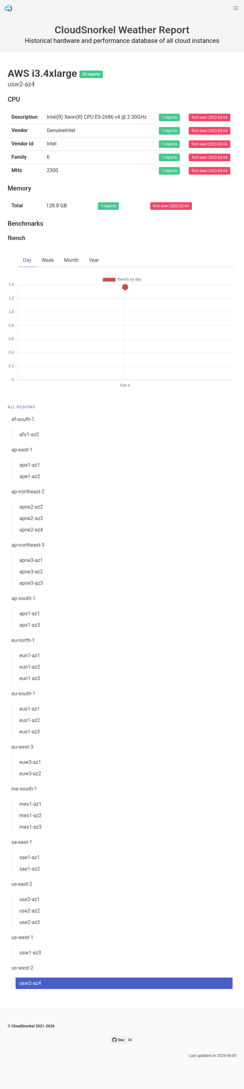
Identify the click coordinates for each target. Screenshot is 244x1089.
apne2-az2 (31, 507)
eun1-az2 (29, 667)
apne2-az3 (31, 518)
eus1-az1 (29, 709)
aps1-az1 (29, 614)
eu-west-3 (22, 747)
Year (94, 260)
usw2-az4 (30, 983)
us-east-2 (21, 884)
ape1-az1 (29, 465)
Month (71, 260)
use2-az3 (29, 922)
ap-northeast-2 (27, 492)
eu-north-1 (23, 640)
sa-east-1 (21, 842)
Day (27, 260)
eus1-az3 (29, 732)
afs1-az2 (29, 434)
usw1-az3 (30, 953)
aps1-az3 (29, 625)
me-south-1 (24, 789)
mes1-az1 (30, 804)
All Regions (21, 407)
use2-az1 (29, 899)
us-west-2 (22, 968)
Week (48, 260)
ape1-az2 (29, 476)
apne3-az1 (31, 560)
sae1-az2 (29, 869)
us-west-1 (22, 937)
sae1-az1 (29, 857)
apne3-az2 (31, 572)
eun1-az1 (29, 655)
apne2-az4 (31, 530)
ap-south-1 (23, 598)
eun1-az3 (29, 678)
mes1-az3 (30, 827)
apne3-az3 (31, 583)
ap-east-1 (21, 450)
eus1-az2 (29, 720)
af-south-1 (22, 419)
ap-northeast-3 (27, 545)
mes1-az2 (30, 815)
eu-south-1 (23, 694)
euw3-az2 (30, 774)
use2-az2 (29, 911)
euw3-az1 (30, 762)
